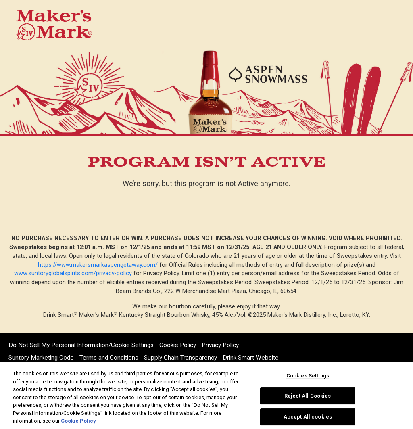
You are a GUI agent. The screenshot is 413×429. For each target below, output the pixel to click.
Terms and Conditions (108, 357)
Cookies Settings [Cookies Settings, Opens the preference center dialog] (307, 375)
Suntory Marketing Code (41, 357)
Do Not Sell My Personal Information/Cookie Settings (81, 345)
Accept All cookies (308, 417)
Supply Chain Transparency (180, 357)
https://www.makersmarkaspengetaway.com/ (98, 265)
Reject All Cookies (307, 396)
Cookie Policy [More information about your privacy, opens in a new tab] (78, 421)
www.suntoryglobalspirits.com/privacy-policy (73, 273)
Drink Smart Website (251, 357)
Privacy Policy (220, 345)
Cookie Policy (177, 345)
